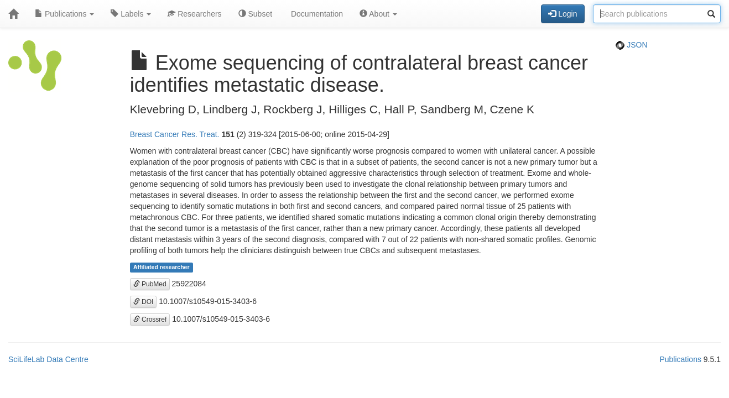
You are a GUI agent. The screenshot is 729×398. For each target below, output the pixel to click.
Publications (64, 13)
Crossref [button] (150, 319)
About (378, 13)
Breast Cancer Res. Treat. (175, 134)
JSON (631, 44)
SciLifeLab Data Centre (48, 359)
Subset (255, 13)
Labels (131, 13)
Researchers (194, 13)
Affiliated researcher (161, 267)
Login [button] (562, 13)
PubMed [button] (149, 284)
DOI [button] (143, 302)
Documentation (316, 13)
